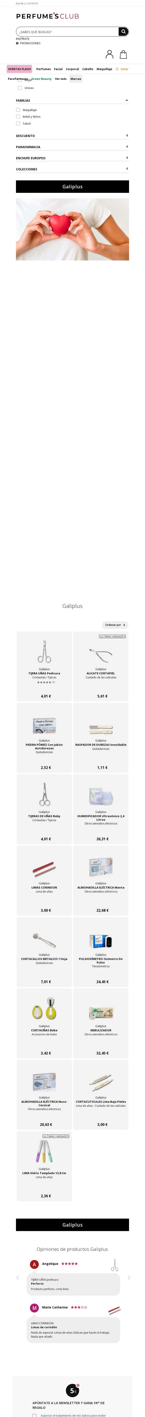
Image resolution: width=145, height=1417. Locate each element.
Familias (72, 100)
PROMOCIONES (28, 43)
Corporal (72, 69)
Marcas (76, 79)
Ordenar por (115, 625)
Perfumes (43, 69)
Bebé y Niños (28, 117)
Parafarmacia (18, 79)
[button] (17, 1305)
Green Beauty (41, 79)
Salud (23, 123)
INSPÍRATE (22, 39)
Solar (122, 69)
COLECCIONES (72, 169)
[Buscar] (123, 31)
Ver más (61, 79)
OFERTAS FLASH (19, 69)
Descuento (72, 136)
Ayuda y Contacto (27, 3)
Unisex (26, 88)
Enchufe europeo (72, 158)
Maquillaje (104, 69)
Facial (58, 69)
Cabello (87, 69)
